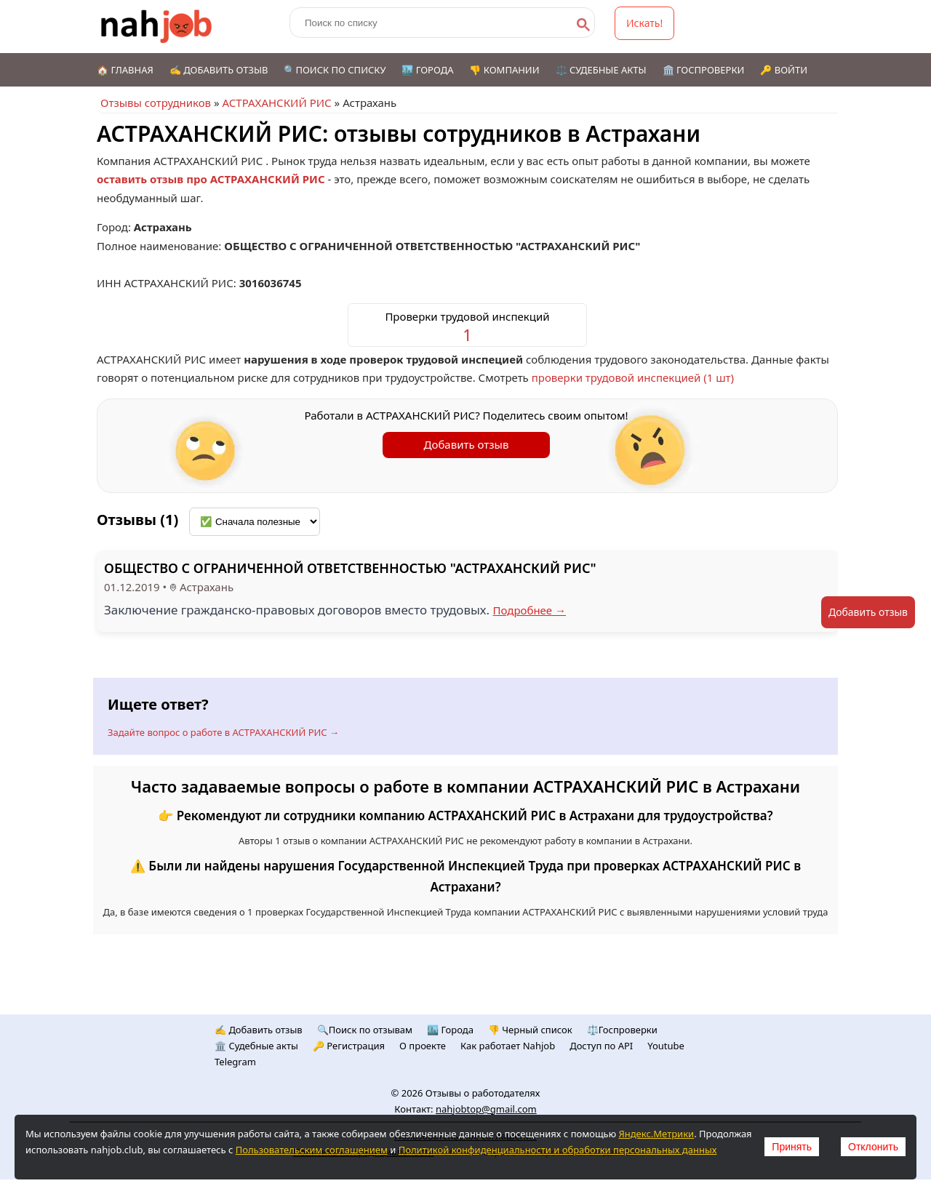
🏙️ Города (427, 69)
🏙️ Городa (450, 1029)
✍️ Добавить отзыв (218, 69)
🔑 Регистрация (349, 1045)
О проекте (422, 1045)
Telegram (235, 1061)
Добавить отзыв (466, 444)
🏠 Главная (125, 69)
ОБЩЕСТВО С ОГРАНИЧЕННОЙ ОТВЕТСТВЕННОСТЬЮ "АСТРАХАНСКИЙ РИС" (350, 568)
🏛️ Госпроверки (704, 69)
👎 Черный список (530, 1029)
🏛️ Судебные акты (256, 1045)
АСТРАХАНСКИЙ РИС (276, 102)
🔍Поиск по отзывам (364, 1029)
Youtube (665, 1045)
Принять (792, 1147)
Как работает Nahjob (507, 1045)
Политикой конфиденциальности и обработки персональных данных (558, 1149)
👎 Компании (504, 69)
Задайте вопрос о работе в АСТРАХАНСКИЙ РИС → (223, 732)
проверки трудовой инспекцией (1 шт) (633, 377)
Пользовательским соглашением (312, 1149)
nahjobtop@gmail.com (486, 1108)
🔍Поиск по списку (334, 69)
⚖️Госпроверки (622, 1029)
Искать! (644, 23)
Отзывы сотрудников (155, 102)
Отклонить (873, 1147)
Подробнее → (530, 610)
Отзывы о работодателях (482, 1092)
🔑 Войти (783, 69)
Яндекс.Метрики (656, 1133)
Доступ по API (601, 1045)
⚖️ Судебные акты (601, 69)
